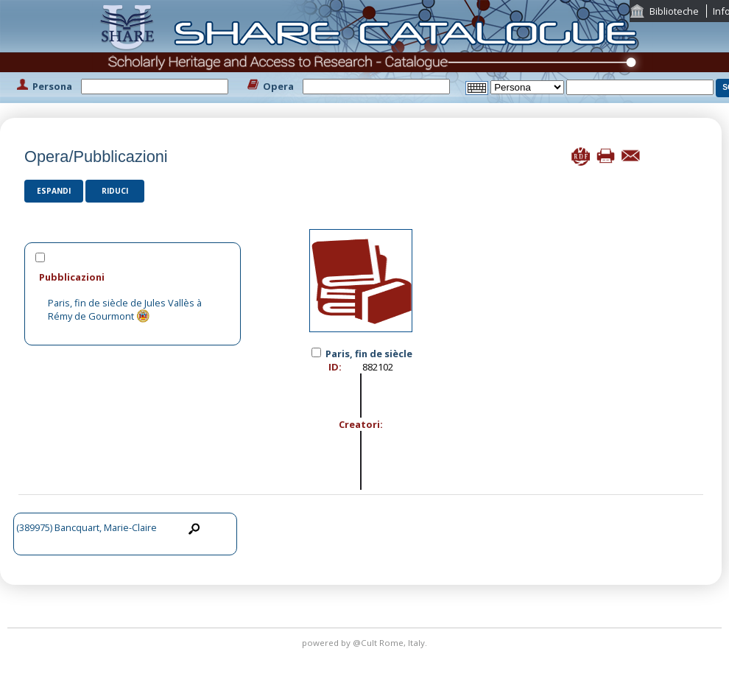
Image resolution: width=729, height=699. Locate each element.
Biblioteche (674, 11)
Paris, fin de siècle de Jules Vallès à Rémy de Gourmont (125, 309)
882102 (377, 366)
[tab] (132, 276)
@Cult (366, 642)
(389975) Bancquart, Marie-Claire (86, 527)
